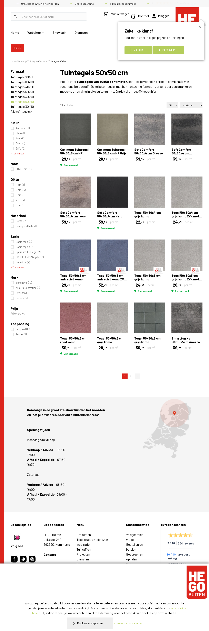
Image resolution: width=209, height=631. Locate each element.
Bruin (20, 138)
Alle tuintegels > (21, 111)
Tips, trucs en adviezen (92, 539)
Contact (140, 16)
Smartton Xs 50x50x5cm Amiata (185, 340)
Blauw (20, 133)
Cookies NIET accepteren (130, 623)
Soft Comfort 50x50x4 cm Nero (109, 214)
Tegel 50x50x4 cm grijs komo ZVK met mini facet (185, 216)
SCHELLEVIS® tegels (30, 257)
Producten (84, 535)
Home (15, 32)
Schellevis (24, 282)
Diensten (81, 32)
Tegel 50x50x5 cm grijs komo (147, 277)
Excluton (22, 293)
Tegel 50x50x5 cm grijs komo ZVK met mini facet (185, 279)
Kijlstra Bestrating (28, 287)
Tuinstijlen (84, 549)
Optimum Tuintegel (28, 252)
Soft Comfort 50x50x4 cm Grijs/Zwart (181, 153)
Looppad (23, 329)
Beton (21, 221)
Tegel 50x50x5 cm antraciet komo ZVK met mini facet (111, 279)
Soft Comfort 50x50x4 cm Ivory (73, 214)
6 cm (20, 195)
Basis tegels (24, 247)
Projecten (83, 554)
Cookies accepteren (90, 623)
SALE (17, 47)
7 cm (20, 200)
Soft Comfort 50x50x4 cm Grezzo (148, 151)
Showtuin (59, 32)
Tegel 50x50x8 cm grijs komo (147, 340)
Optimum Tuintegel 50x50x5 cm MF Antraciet (74, 153)
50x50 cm (24, 169)
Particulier (168, 49)
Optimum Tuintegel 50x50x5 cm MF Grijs (112, 151)
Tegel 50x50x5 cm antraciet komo (73, 277)
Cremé (21, 143)
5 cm (21, 189)
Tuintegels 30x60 (22, 97)
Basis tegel (24, 241)
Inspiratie (83, 544)
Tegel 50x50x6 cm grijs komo (110, 340)
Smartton (23, 262)
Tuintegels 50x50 (22, 101)
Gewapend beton (27, 226)
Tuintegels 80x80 (22, 82)
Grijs (20, 148)
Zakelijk (138, 49)
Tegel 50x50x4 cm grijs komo (147, 214)
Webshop (34, 32)
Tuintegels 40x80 (22, 87)
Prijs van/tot (17, 313)
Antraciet (23, 128)
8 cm (20, 205)
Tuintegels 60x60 (22, 92)
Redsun (22, 298)
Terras (21, 334)
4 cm (20, 184)
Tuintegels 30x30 (22, 106)
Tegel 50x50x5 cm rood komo (73, 340)
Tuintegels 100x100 (23, 77)
